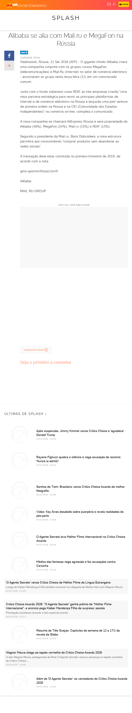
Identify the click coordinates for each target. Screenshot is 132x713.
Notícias (32, 15)
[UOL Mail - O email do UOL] (109, 4)
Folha (84, 15)
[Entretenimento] (32, 5)
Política (45, 15)
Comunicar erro (36, 350)
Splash (109, 15)
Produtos (8, 15)
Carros (58, 15)
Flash (20, 15)
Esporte (96, 15)
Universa (122, 15)
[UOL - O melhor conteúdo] (12, 5)
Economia (72, 15)
